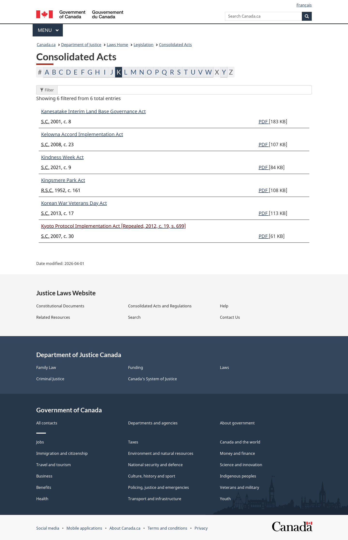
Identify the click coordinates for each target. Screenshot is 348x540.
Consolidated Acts (175, 44)
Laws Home (117, 44)
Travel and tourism (53, 464)
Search (134, 317)
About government (237, 423)
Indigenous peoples (238, 476)
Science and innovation (241, 464)
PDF (264, 121)
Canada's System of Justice (152, 378)
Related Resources (53, 317)
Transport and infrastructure (154, 498)
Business (44, 476)
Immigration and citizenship (62, 453)
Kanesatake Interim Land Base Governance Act (93, 111)
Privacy (201, 528)
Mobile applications (84, 528)
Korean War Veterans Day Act (74, 203)
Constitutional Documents (60, 306)
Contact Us (230, 317)
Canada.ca (46, 44)
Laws (224, 367)
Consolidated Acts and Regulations (160, 306)
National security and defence (155, 464)
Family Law (46, 367)
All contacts (46, 423)
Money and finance (237, 453)
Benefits (43, 487)
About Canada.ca (124, 528)
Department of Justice (81, 44)
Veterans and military (239, 487)
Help (224, 306)
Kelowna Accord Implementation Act (82, 134)
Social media (47, 528)
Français (304, 5)
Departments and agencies (153, 423)
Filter (48, 90)
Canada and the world (240, 442)
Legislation (143, 44)
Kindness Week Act (62, 157)
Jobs (40, 442)
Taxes (133, 442)
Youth (225, 498)
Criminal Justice (50, 378)
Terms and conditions (167, 528)
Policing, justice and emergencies (158, 487)
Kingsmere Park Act (63, 180)
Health (42, 498)
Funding (135, 367)
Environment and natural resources (160, 453)
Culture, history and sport (151, 476)
